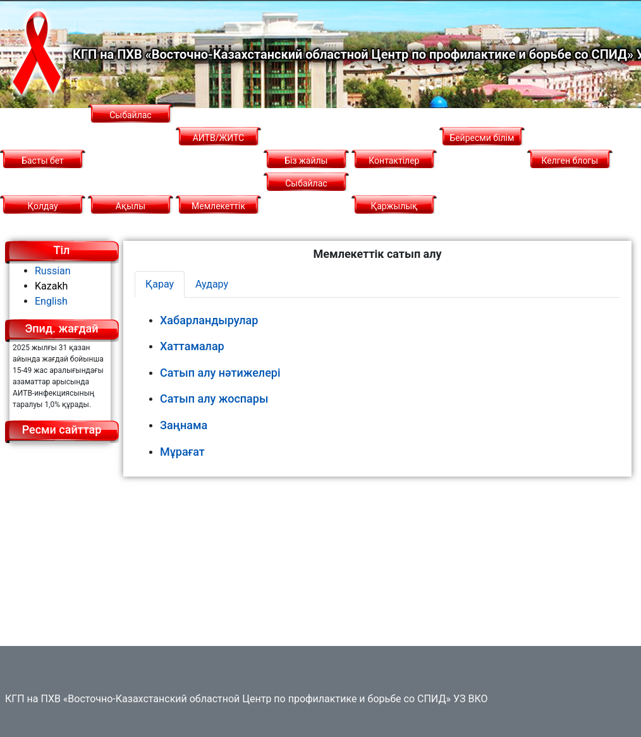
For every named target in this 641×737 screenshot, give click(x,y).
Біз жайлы (305, 160)
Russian (53, 271)
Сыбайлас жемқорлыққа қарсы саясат (306, 206)
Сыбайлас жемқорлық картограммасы (130, 138)
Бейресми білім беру (481, 149)
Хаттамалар (192, 346)
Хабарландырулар (209, 320)
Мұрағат (182, 451)
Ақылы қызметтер (130, 217)
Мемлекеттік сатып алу (218, 217)
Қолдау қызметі (42, 217)
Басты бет (42, 160)
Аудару (211, 284)
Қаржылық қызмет (393, 217)
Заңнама (183, 425)
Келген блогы (570, 160)
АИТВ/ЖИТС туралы (219, 149)
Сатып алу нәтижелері (220, 372)
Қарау (159, 284)
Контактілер (394, 160)
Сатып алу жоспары (214, 398)
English (51, 301)
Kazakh (51, 286)
